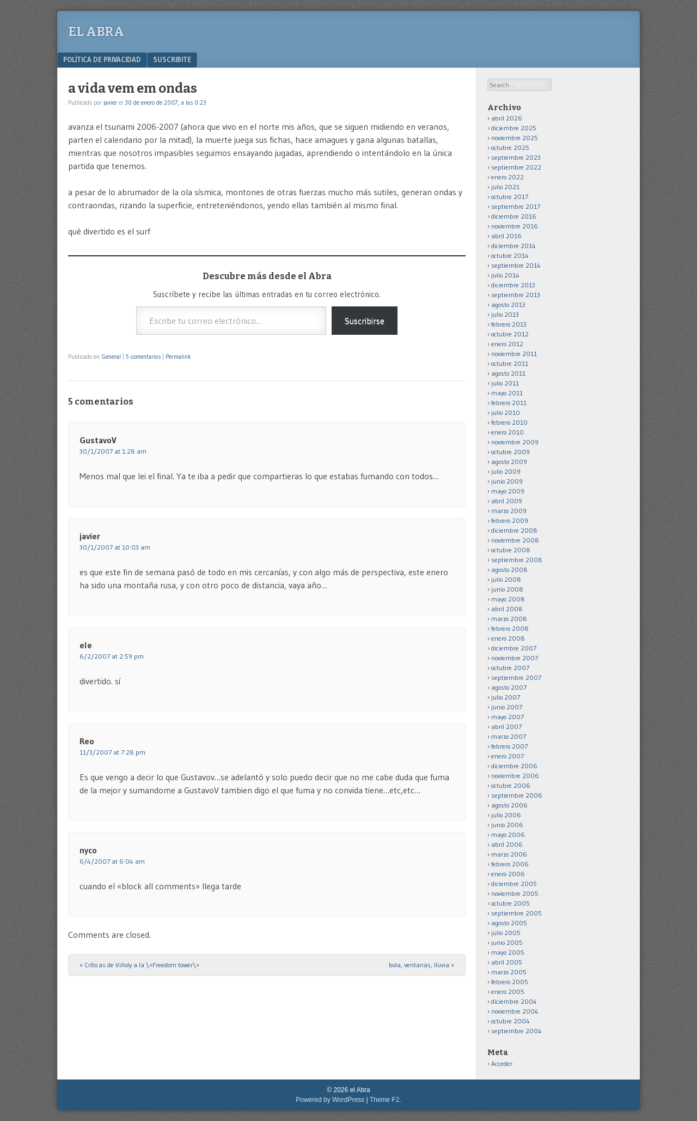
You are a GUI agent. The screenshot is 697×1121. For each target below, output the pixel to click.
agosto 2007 (509, 687)
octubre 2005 (510, 903)
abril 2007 (506, 726)
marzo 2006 (509, 854)
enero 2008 (508, 638)
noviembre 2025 (514, 138)
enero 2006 (508, 874)
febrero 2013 (509, 324)
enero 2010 (507, 432)
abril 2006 (507, 844)
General (111, 356)
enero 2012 (507, 344)
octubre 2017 (509, 196)
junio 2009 (507, 481)
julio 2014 (505, 275)
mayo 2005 (507, 952)
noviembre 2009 (515, 442)
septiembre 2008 (516, 560)
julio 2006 (506, 815)
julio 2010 (505, 412)
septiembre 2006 (516, 795)
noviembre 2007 (514, 658)
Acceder (501, 1063)
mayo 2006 (508, 834)
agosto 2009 (509, 461)
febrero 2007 (509, 746)
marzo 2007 (508, 736)
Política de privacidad (102, 59)
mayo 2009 (507, 491)
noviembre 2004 (515, 1011)
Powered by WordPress (330, 1100)
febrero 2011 (509, 403)
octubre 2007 (510, 668)
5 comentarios (143, 356)
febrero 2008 (510, 628)
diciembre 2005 (514, 883)
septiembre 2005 (516, 913)
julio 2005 (506, 933)
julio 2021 (505, 187)
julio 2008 (506, 579)
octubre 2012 (510, 334)
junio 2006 (507, 825)
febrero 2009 (509, 520)
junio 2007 (506, 707)
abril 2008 (507, 609)
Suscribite (172, 59)
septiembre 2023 (516, 157)
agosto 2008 (509, 569)
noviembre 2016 (514, 226)
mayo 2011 (507, 393)
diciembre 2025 (513, 128)
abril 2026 (506, 118)
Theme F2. (385, 1100)
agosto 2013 (508, 304)
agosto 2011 (508, 373)
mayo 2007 (507, 717)
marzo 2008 (509, 618)
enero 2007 (507, 756)
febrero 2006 (510, 864)
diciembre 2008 (514, 530)
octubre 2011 (509, 363)
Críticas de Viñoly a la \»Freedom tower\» (139, 965)
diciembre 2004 (514, 1001)
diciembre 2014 (513, 246)
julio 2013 (505, 314)
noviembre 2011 (514, 353)
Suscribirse (364, 320)
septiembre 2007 (516, 677)
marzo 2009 (509, 511)
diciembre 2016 (513, 216)
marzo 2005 (509, 972)
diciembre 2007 (513, 648)
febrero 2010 (509, 422)
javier (110, 102)
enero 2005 (507, 991)
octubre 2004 (510, 1021)
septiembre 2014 (516, 265)
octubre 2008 (510, 550)
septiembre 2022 (516, 167)
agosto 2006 (509, 805)
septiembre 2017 (515, 206)
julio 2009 (506, 471)
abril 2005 (506, 962)
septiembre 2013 (515, 295)
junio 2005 (507, 942)
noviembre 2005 (515, 893)
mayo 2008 (508, 599)
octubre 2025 (510, 147)
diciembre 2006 (514, 766)
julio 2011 (505, 383)
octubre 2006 (510, 785)
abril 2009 (506, 501)
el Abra (96, 31)
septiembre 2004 (516, 1031)
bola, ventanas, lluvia (421, 965)
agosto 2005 (509, 923)
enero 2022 (507, 177)
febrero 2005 (509, 982)
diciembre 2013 (513, 285)
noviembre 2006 (515, 776)
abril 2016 (506, 236)
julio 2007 (505, 697)
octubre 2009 (510, 452)
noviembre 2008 (515, 540)
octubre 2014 (510, 255)
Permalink (178, 356)
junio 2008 (507, 589)
